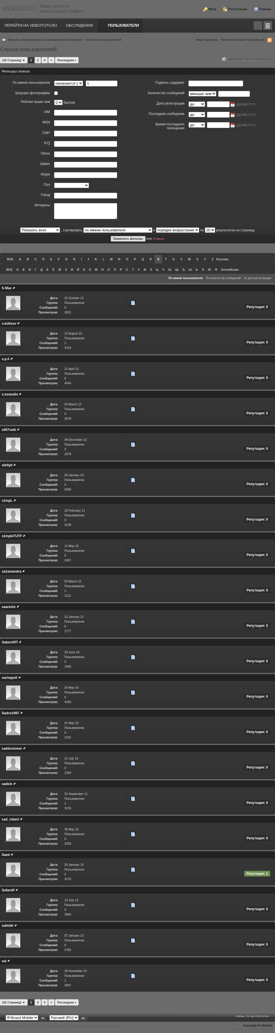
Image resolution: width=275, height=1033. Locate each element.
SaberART (10, 642)
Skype (45, 174)
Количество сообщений (166, 93)
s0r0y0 (7, 465)
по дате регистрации (257, 278)
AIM (47, 112)
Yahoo (45, 153)
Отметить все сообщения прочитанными (93, 1025)
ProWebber (265, 1025)
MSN (46, 122)
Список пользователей (104, 39)
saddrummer (12, 749)
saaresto (8, 607)
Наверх (7, 1025)
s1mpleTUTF (12, 536)
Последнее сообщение (166, 114)
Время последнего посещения (169, 126)
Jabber (45, 164)
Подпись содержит (169, 83)
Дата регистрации (170, 103)
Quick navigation (267, 25)
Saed (6, 855)
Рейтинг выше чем (35, 102)
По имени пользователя (31, 83)
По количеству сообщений (223, 278)
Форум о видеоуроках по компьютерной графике (45, 39)
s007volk (9, 430)
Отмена (158, 238)
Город (45, 195)
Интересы (42, 205)
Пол (47, 185)
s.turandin (10, 394)
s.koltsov (9, 324)
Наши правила (207, 39)
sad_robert (10, 819)
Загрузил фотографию (32, 93)
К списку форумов (26, 1025)
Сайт (46, 133)
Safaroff (8, 890)
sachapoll (9, 678)
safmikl (7, 926)
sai (4, 961)
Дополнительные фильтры (246, 59)
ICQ (47, 143)
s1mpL (7, 501)
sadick (7, 784)
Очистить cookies (51, 1025)
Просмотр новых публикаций (242, 39)
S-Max (7, 288)
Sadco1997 (10, 713)
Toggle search (258, 25)
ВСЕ (10, 259)
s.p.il (5, 359)
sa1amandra (11, 571)
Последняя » (66, 60)
